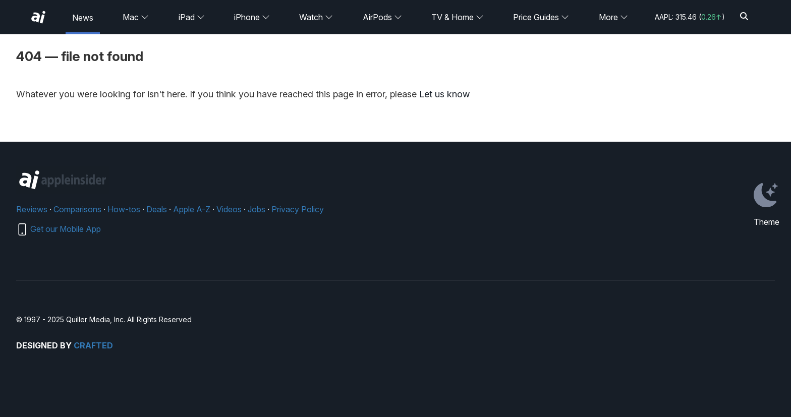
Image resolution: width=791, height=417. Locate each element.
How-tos (123, 209)
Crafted (93, 345)
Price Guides (541, 17)
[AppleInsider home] (38, 17)
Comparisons (77, 209)
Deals (156, 209)
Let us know (444, 94)
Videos (229, 209)
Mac (136, 17)
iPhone (252, 17)
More (613, 17)
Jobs (256, 209)
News (82, 18)
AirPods (382, 17)
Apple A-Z (191, 209)
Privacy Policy (297, 209)
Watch (316, 17)
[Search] (744, 17)
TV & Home (457, 17)
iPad (192, 17)
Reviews (31, 209)
